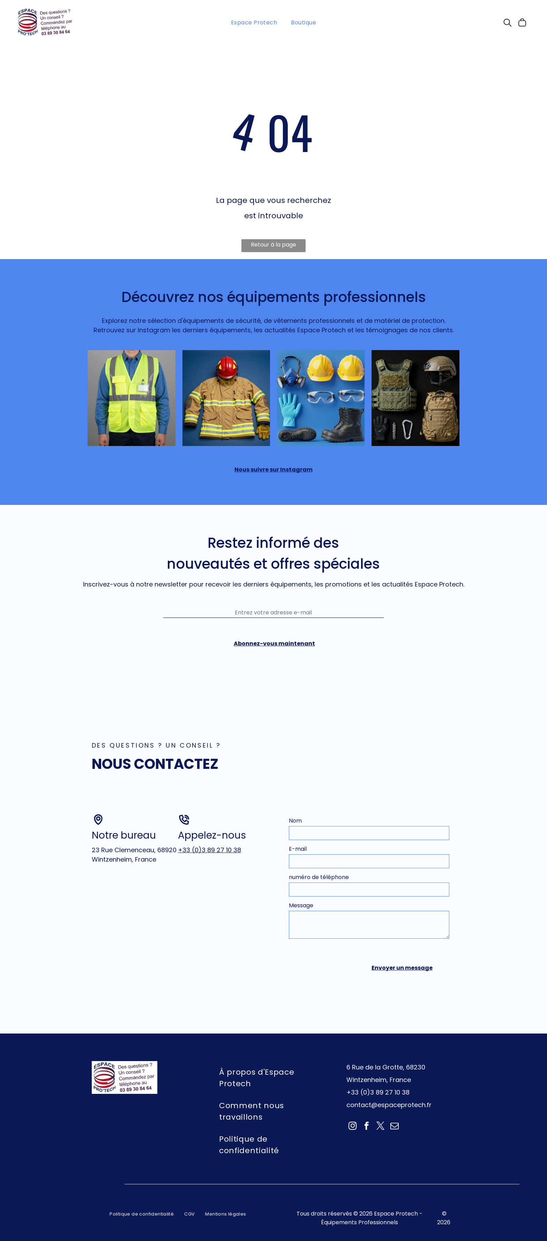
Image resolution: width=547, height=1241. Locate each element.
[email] (394, 1114)
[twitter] (380, 1114)
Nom (295, 811)
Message (301, 896)
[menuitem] (254, 22)
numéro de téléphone (319, 868)
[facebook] (366, 1114)
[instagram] (352, 1114)
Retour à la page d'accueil (273, 246)
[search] (507, 23)
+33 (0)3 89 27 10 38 (209, 840)
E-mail (298, 839)
